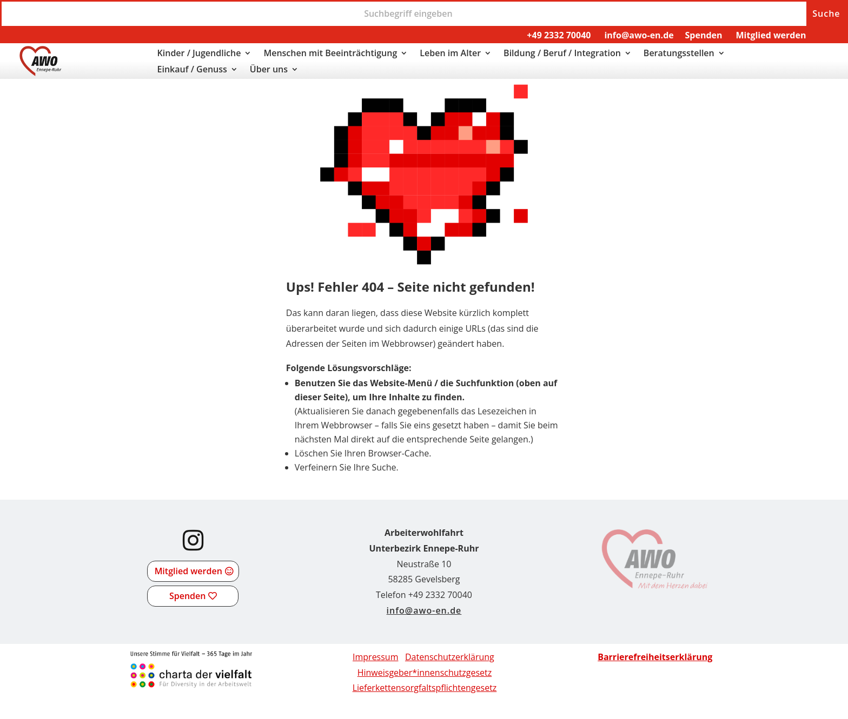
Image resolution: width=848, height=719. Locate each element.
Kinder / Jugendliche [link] (199, 54)
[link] (40, 73)
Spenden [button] (187, 596)
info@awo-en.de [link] (638, 35)
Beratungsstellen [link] (679, 54)
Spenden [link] (704, 35)
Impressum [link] (375, 657)
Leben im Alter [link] (450, 54)
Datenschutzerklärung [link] (449, 657)
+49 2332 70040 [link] (559, 35)
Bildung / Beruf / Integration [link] (562, 54)
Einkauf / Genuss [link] (192, 70)
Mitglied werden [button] (188, 571)
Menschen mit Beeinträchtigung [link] (330, 54)
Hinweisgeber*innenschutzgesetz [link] (424, 672)
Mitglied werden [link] (771, 35)
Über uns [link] (269, 70)
